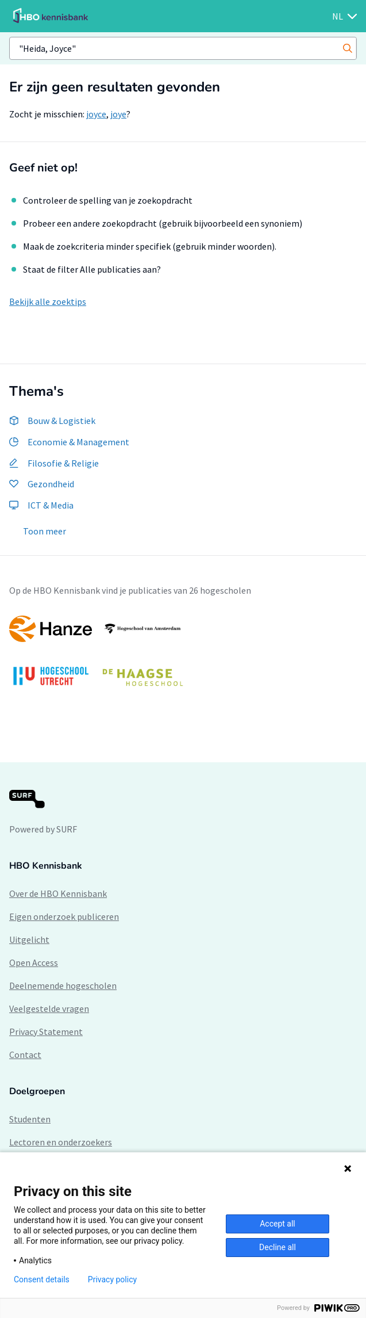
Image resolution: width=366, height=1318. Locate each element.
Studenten (30, 1119)
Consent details (42, 1279)
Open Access (33, 962)
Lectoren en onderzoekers (60, 1142)
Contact (25, 1054)
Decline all (277, 1247)
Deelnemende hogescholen (63, 985)
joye (118, 114)
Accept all (277, 1223)
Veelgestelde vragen (49, 1008)
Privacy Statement (46, 1031)
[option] (183, 657)
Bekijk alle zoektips (47, 301)
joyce (96, 114)
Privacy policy (112, 1279)
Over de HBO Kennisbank (58, 893)
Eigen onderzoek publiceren (64, 916)
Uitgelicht (29, 939)
